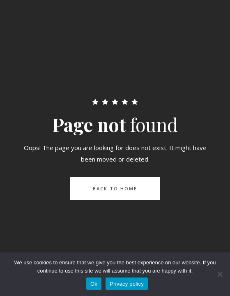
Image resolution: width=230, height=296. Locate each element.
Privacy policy (127, 284)
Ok (93, 284)
